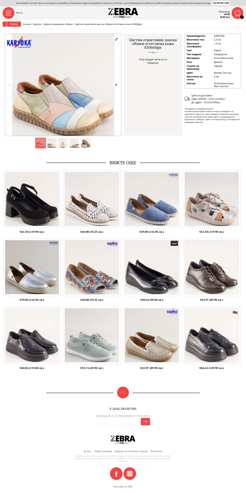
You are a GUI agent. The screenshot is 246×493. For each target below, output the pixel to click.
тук (208, 3)
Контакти (156, 451)
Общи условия (103, 451)
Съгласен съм (221, 3)
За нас (87, 451)
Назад (12, 24)
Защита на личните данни (131, 451)
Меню (19, 12)
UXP (130, 486)
